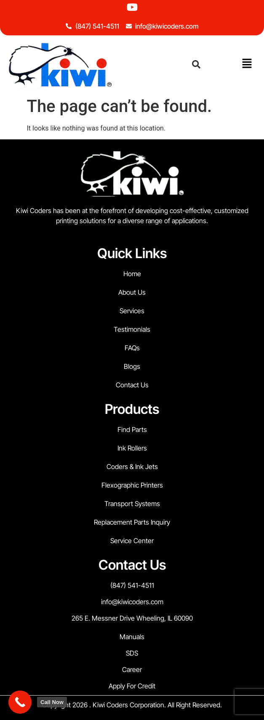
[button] (247, 64)
